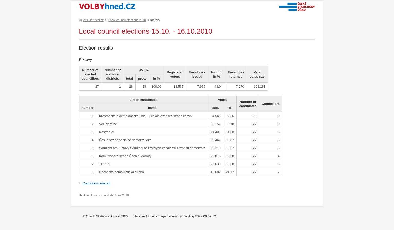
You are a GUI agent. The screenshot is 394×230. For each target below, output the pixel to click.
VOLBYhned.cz (93, 20)
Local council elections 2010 (127, 20)
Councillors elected (96, 183)
